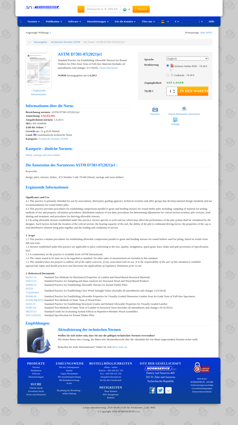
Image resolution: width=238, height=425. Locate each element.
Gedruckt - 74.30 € (182, 75)
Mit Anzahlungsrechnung (69, 377)
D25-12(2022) (33, 315)
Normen (34, 21)
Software (74, 21)
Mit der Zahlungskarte (69, 367)
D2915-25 (31, 280)
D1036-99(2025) (34, 300)
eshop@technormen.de (110, 377)
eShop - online (110, 367)
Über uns (148, 21)
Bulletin (110, 397)
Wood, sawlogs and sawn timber (43, 155)
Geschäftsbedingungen (202, 388)
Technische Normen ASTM (65, 41)
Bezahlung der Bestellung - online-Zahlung (69, 392)
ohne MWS (206, 32)
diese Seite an (119, 346)
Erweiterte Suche (36, 391)
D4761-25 (31, 277)
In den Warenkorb (194, 91)
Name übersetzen (108, 67)
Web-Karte (202, 378)
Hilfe (211, 21)
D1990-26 (31, 296)
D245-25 (30, 303)
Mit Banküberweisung (69, 380)
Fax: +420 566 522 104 (110, 373)
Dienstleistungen (98, 21)
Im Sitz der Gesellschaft (111, 380)
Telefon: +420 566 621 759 (110, 370)
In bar (69, 383)
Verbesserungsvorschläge (202, 385)
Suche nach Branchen (36, 394)
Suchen (141, 9)
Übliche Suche (36, 388)
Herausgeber (40, 41)
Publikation (54, 21)
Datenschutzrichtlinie (202, 391)
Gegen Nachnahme (69, 373)
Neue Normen (110, 391)
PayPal (69, 370)
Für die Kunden (125, 21)
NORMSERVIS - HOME (201, 382)
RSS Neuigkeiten (111, 394)
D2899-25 (31, 284)
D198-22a (31, 307)
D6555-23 (31, 311)
